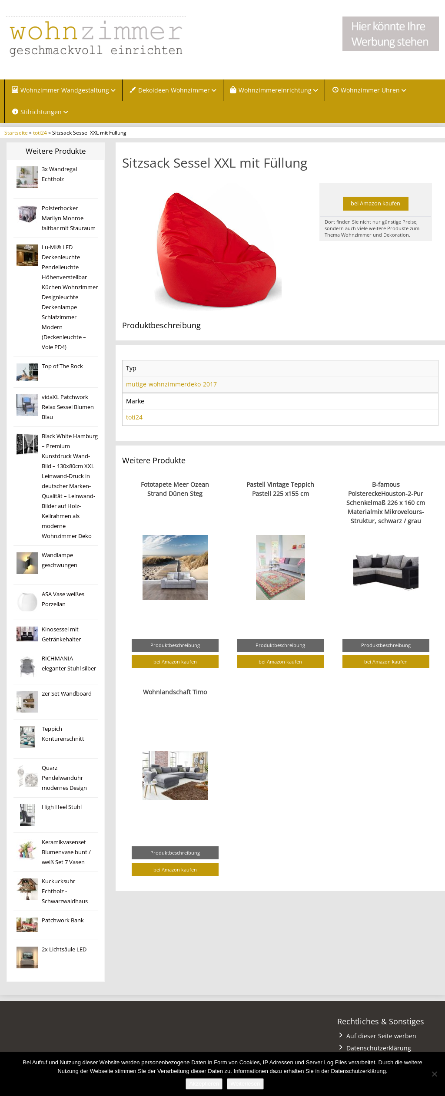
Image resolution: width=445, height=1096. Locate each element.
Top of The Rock (62, 366)
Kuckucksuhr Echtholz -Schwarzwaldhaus (65, 891)
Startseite (16, 132)
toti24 (40, 132)
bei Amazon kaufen (375, 204)
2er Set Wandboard (67, 694)
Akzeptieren (204, 1083)
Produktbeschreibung (175, 645)
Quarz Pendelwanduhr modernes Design (64, 778)
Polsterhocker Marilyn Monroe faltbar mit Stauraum (69, 218)
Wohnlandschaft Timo (175, 692)
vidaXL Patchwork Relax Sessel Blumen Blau (68, 407)
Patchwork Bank (63, 920)
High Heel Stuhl (62, 807)
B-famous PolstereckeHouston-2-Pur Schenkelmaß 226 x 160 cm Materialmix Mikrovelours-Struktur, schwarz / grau (385, 503)
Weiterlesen (245, 1083)
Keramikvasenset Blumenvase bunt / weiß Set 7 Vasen (66, 852)
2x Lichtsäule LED (64, 950)
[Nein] (434, 1074)
